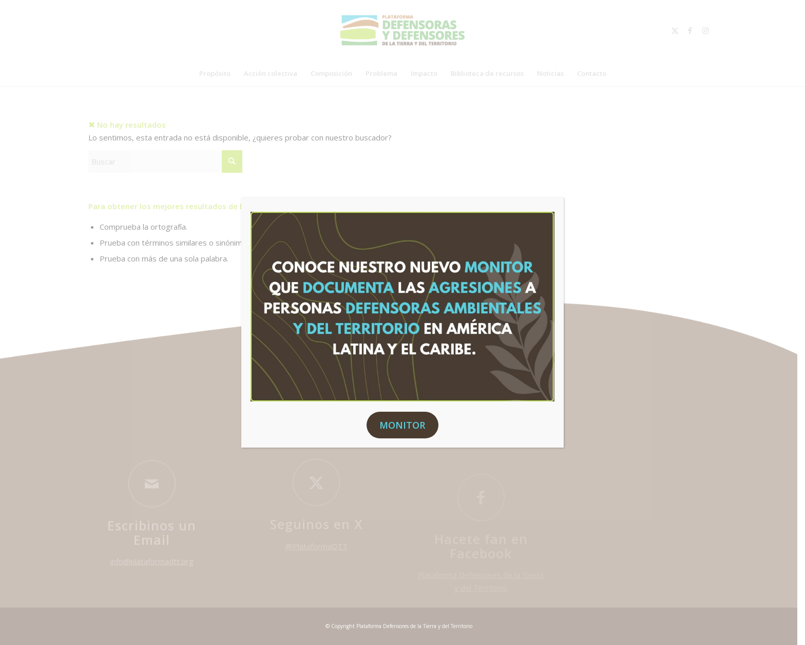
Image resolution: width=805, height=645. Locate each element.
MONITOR (402, 425)
